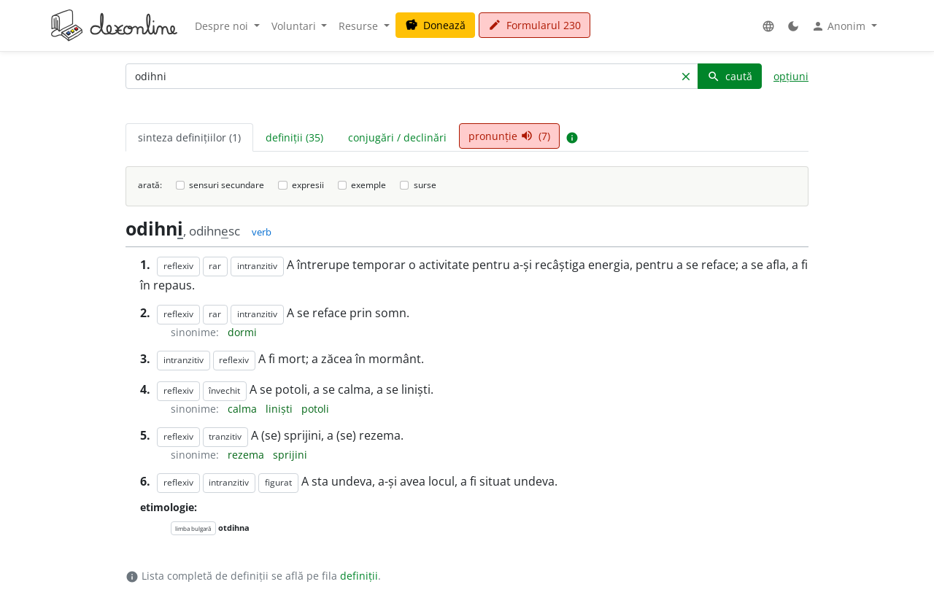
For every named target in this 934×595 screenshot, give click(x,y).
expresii (308, 185)
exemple (368, 185)
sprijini (290, 455)
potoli (315, 409)
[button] (768, 25)
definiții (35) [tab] (294, 137)
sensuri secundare (226, 185)
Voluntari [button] (295, 26)
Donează (435, 25)
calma (244, 409)
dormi (242, 332)
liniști (281, 409)
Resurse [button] (360, 26)
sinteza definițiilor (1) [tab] (189, 137)
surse (425, 185)
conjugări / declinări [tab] (397, 137)
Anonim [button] (839, 26)
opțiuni (790, 76)
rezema (247, 455)
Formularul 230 (534, 25)
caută (729, 76)
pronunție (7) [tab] (509, 136)
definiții (359, 576)
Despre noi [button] (223, 26)
